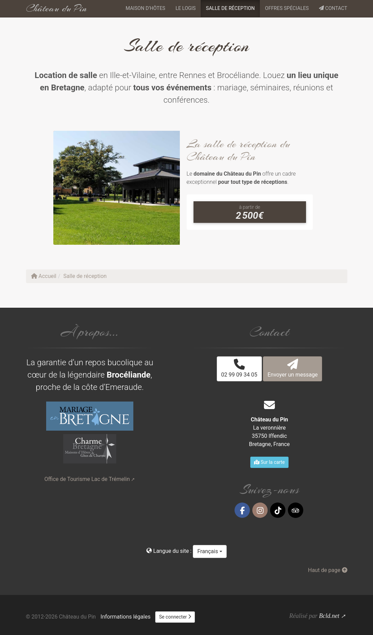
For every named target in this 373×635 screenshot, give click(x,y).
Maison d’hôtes (145, 8)
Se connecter (175, 617)
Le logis (185, 8)
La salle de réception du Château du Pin (238, 150)
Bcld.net (329, 615)
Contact (333, 8)
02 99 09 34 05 (239, 368)
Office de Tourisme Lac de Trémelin (87, 479)
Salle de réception (230, 8)
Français (209, 551)
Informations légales (125, 616)
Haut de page (327, 570)
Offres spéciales (287, 8)
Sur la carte (269, 462)
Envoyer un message (292, 368)
